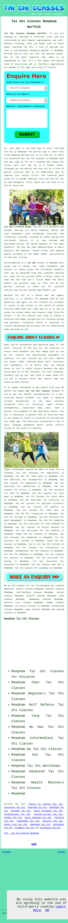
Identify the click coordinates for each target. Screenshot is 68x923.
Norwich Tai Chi (53, 821)
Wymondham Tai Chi (28, 821)
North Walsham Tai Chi (38, 817)
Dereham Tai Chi (21, 811)
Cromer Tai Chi (13, 817)
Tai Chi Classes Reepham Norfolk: (27, 33)
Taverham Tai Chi (37, 807)
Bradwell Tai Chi (24, 828)
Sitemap (6, 852)
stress (23, 490)
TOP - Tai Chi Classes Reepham (21, 833)
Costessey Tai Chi (14, 807)
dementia (59, 520)
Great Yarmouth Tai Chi (48, 811)
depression (53, 473)
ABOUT (40, 14)
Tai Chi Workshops (43, 766)
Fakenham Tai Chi (40, 824)
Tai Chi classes (35, 158)
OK (47, 910)
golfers (55, 507)
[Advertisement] (41, 646)
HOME (33, 14)
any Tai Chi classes (38, 391)
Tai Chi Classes (26, 788)
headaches (31, 537)
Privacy (61, 852)
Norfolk (8, 804)
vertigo (18, 517)
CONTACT (48, 14)
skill (50, 37)
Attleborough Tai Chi (17, 814)
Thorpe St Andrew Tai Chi (45, 804)
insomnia (43, 568)
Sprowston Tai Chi (50, 828)
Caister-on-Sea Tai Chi (48, 814)
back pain (37, 476)
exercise (18, 172)
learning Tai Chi (22, 47)
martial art (27, 155)
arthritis (54, 500)
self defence (53, 524)
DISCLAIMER (58, 14)
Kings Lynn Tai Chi (15, 824)
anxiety (25, 541)
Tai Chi (8, 152)
